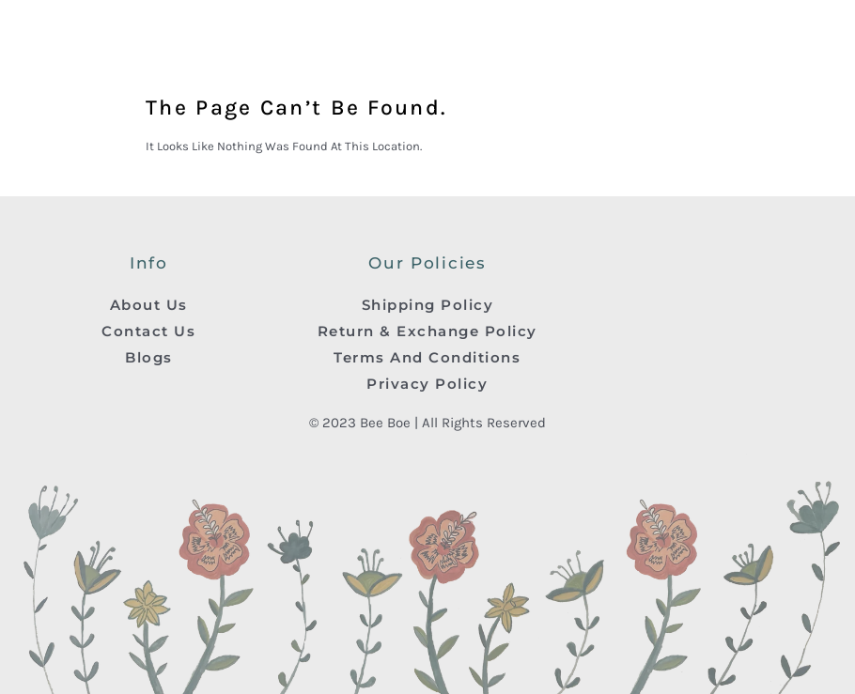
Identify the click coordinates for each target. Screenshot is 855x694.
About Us (149, 305)
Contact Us (148, 331)
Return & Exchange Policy (427, 331)
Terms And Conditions (427, 357)
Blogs (149, 357)
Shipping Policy (428, 305)
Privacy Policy (427, 384)
